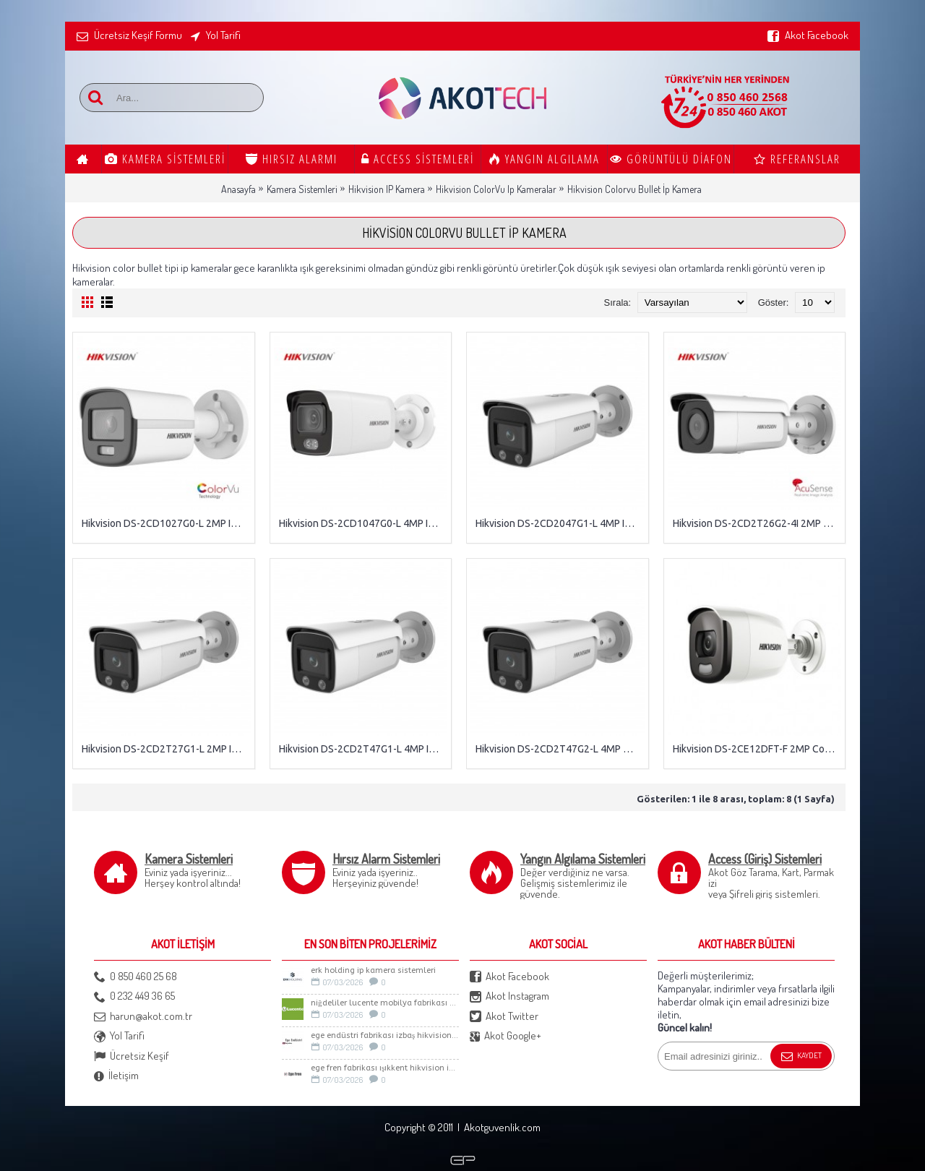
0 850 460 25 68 (135, 977)
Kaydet (801, 1057)
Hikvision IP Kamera (386, 189)
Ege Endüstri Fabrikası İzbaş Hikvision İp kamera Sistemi (385, 1035)
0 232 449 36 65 (134, 996)
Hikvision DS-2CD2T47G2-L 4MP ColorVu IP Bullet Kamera (560, 749)
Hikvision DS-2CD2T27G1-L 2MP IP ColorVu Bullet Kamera (166, 749)
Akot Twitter (504, 1016)
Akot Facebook (509, 977)
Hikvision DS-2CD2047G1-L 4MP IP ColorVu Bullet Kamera (560, 523)
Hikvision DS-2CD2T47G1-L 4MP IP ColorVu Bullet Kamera (363, 749)
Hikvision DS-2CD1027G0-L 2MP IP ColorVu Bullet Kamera (166, 523)
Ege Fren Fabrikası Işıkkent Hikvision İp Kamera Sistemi (385, 1068)
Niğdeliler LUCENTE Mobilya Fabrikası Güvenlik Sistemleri (385, 1003)
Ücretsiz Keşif (131, 1056)
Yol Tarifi (119, 1036)
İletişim (116, 1076)
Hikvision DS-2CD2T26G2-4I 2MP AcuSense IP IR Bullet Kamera (757, 523)
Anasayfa (238, 189)
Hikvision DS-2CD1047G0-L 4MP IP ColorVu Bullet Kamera (363, 523)
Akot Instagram (509, 996)
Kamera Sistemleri (302, 189)
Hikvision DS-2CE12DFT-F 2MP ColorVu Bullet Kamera (757, 749)
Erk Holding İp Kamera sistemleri (373, 970)
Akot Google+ (505, 1036)
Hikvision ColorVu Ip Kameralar (496, 189)
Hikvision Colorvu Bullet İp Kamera (634, 189)
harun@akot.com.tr (143, 1016)
